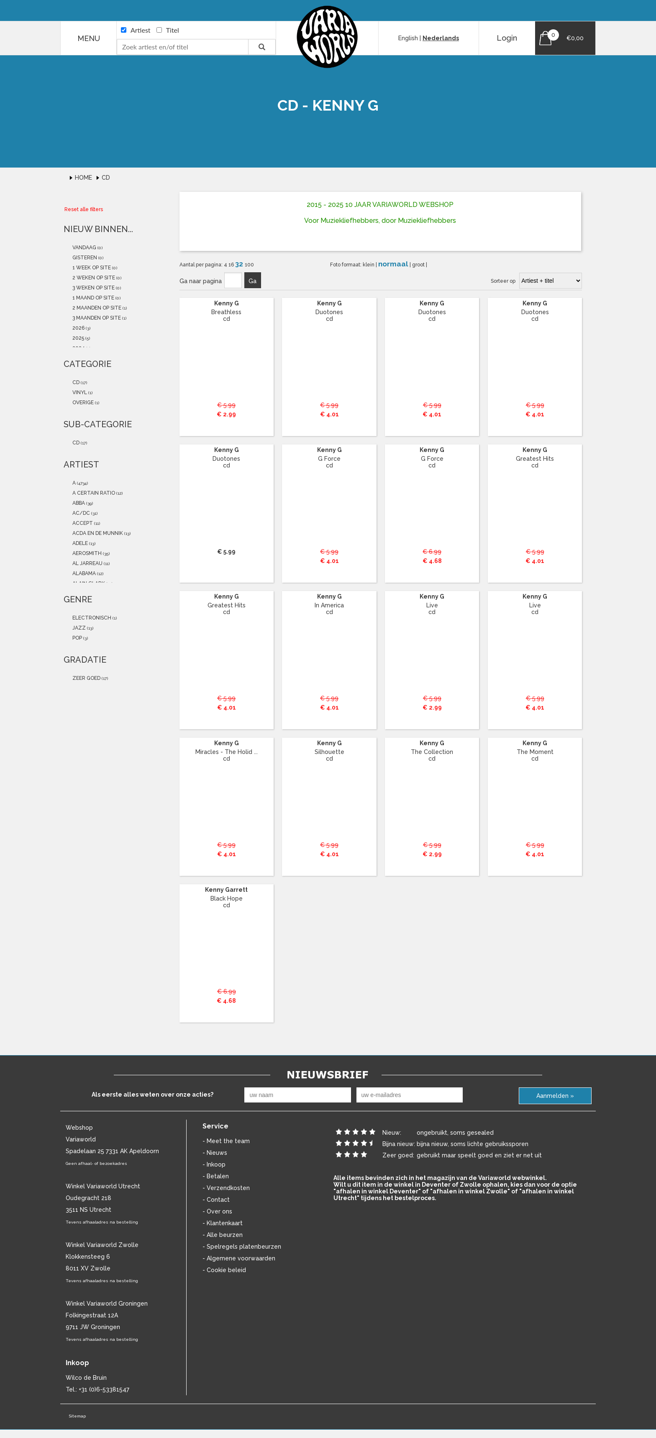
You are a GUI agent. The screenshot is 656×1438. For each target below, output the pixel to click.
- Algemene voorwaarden (238, 1258)
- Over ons (217, 1211)
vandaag (83, 247)
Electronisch (91, 618)
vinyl (79, 392)
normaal (394, 264)
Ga (252, 281)
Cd (106, 177)
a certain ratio (93, 493)
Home (84, 177)
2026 (78, 328)
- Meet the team (226, 1141)
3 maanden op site (96, 318)
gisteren (84, 258)
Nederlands (441, 38)
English (408, 38)
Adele (79, 543)
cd (75, 382)
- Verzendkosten (226, 1188)
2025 (77, 338)
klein (369, 265)
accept (82, 523)
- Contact (216, 1199)
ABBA (78, 503)
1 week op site (91, 268)
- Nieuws (214, 1152)
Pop (76, 638)
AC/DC (80, 513)
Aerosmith (86, 553)
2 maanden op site (96, 308)
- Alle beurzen (222, 1234)
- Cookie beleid (224, 1270)
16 (231, 265)
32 (240, 264)
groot (419, 265)
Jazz (78, 628)
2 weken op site (93, 278)
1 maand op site (92, 298)
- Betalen (215, 1176)
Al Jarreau (87, 563)
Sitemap (77, 1416)
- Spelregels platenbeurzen (241, 1246)
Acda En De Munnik (97, 533)
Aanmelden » (555, 1095)
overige (82, 402)
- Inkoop (214, 1164)
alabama (83, 573)
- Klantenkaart (222, 1223)
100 (249, 265)
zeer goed (86, 678)
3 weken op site (93, 288)
